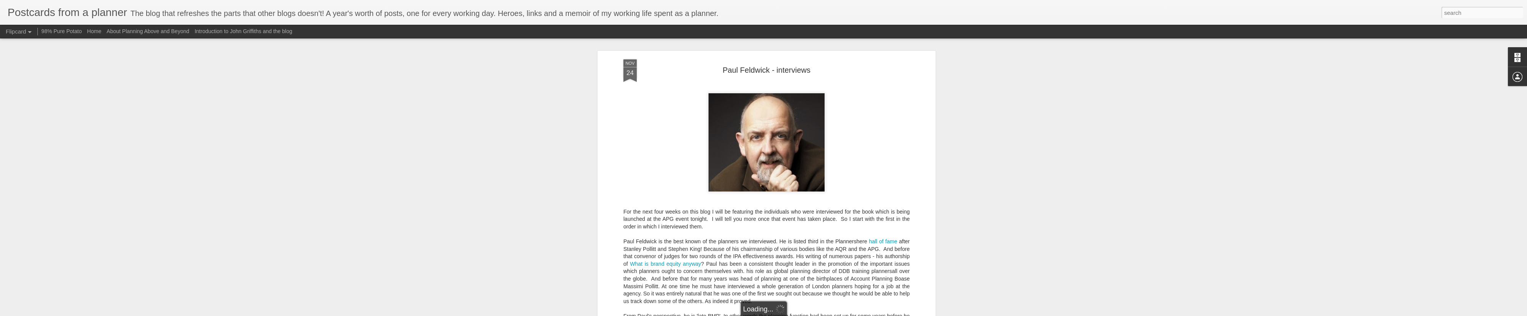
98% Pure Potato (61, 31)
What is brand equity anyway (665, 117)
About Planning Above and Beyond (148, 31)
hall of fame (883, 95)
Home (94, 31)
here (833, 281)
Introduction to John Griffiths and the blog (243, 31)
